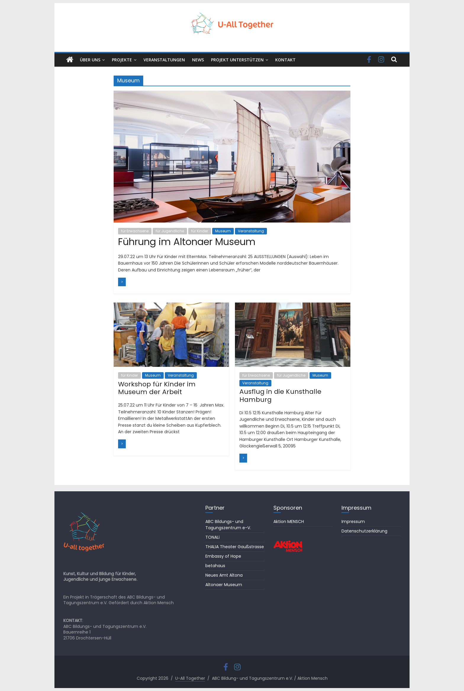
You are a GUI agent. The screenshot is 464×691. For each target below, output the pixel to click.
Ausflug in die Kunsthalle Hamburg (280, 395)
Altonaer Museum (223, 585)
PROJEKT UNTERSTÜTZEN (237, 60)
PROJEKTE (122, 60)
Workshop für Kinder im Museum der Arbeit (157, 388)
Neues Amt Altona (224, 575)
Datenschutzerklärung (364, 531)
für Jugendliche (170, 230)
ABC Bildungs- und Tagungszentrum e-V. (228, 525)
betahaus (215, 566)
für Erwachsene (135, 230)
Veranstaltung (251, 230)
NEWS (198, 60)
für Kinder (199, 230)
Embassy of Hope (223, 556)
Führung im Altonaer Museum (186, 241)
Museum (223, 230)
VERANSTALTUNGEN (164, 60)
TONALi (212, 537)
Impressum (353, 521)
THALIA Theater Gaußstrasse (234, 547)
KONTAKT (285, 60)
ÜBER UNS (90, 60)
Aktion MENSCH (288, 521)
